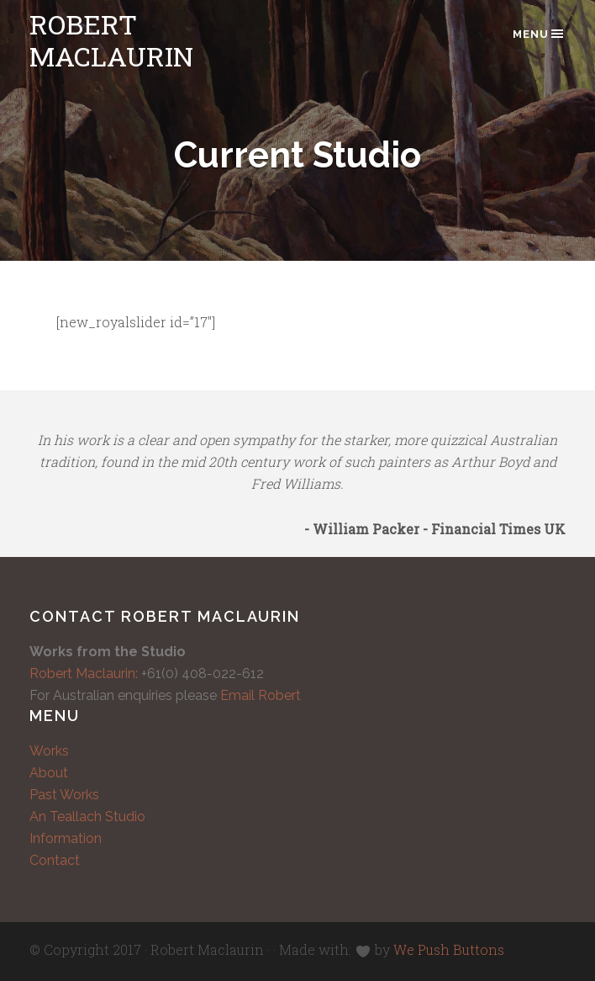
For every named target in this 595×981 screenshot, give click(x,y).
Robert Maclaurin (111, 40)
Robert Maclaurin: (83, 673)
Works (49, 751)
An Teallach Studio (87, 817)
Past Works (64, 795)
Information (65, 838)
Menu (539, 33)
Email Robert (260, 695)
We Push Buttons (448, 949)
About (48, 773)
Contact (54, 860)
